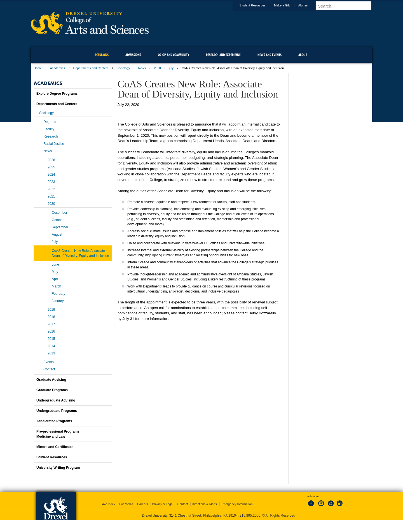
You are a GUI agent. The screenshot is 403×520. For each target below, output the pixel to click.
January (58, 301)
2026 (51, 160)
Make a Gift (287, 5)
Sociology (123, 68)
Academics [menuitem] (102, 55)
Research (50, 136)
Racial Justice (53, 144)
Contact (49, 369)
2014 (51, 346)
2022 (51, 189)
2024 (51, 175)
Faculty (48, 129)
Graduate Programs (52, 390)
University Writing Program (58, 468)
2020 (157, 68)
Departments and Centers (90, 68)
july (171, 68)
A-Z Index (108, 504)
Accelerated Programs (54, 421)
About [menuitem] (302, 55)
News (142, 68)
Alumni (308, 5)
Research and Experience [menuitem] (223, 55)
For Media (126, 504)
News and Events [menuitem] (269, 55)
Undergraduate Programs (56, 411)
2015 (51, 339)
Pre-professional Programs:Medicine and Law (58, 434)
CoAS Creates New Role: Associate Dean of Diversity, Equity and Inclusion (80, 253)
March (56, 286)
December (59, 213)
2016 (51, 331)
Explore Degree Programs (57, 94)
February (58, 294)
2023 (51, 182)
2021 (51, 196)
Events (48, 362)
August (57, 234)
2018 (51, 317)
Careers (142, 504)
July (55, 242)
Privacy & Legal (162, 504)
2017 (51, 324)
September (60, 227)
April (55, 279)
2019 (51, 310)
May (55, 272)
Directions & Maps (204, 504)
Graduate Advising (51, 380)
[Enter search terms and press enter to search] (347, 5)
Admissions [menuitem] (133, 55)
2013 (51, 353)
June (55, 264)
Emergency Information (237, 504)
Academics (57, 68)
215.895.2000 (250, 515)
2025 (51, 167)
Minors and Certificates (55, 447)
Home (38, 68)
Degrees (49, 122)
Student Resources (258, 5)
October (58, 220)
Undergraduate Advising (55, 400)
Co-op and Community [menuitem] (173, 55)
